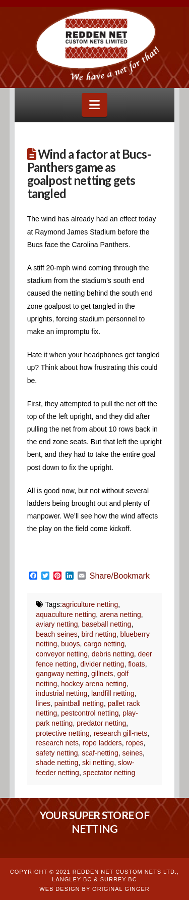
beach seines (57, 634)
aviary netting (57, 624)
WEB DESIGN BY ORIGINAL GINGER (94, 889)
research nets (57, 743)
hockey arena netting (94, 684)
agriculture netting (90, 604)
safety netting (57, 753)
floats (136, 664)
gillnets (102, 674)
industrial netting (61, 693)
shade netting (57, 763)
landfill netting (113, 693)
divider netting (102, 664)
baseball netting (106, 624)
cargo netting (104, 644)
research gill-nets (121, 733)
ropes (134, 743)
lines (43, 703)
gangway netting (61, 674)
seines (132, 753)
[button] (94, 105)
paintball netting (79, 703)
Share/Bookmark (120, 576)
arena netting (120, 614)
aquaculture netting (66, 614)
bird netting (99, 634)
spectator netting (109, 773)
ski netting (98, 763)
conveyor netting (62, 654)
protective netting (63, 733)
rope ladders (102, 743)
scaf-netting (100, 753)
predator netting (101, 723)
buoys (70, 644)
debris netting (113, 654)
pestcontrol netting (89, 713)
